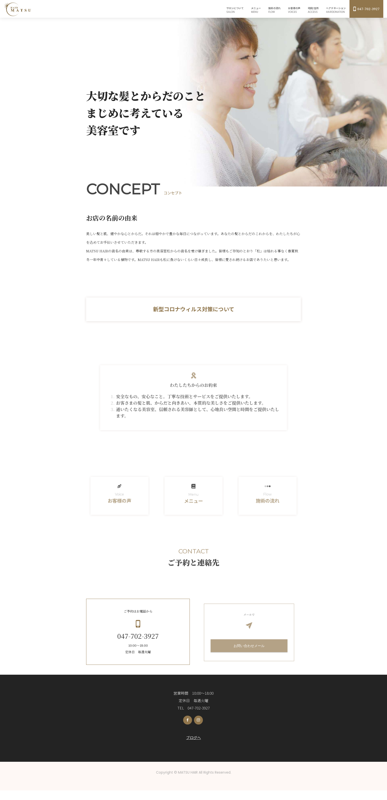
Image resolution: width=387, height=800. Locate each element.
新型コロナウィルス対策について (193, 309)
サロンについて (235, 10)
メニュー (256, 10)
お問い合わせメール (249, 652)
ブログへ (193, 747)
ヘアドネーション (336, 10)
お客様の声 (294, 10)
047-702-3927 (366, 8)
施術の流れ (274, 10)
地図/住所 (313, 10)
